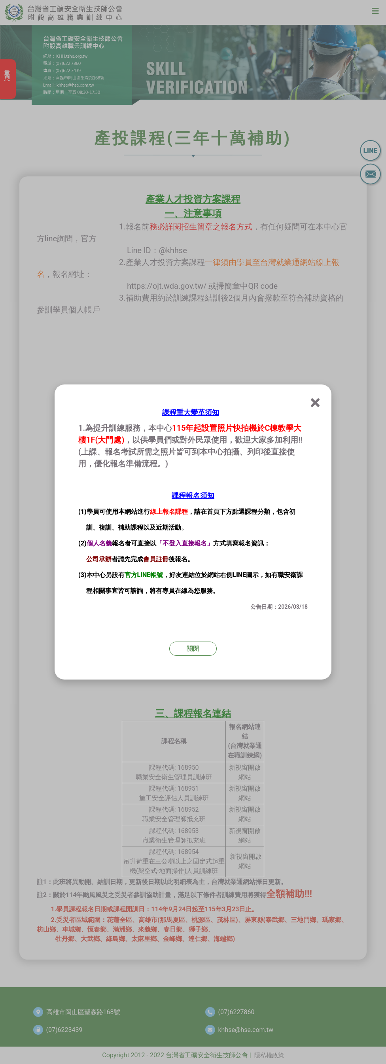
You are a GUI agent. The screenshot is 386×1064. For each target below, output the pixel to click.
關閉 (193, 648)
